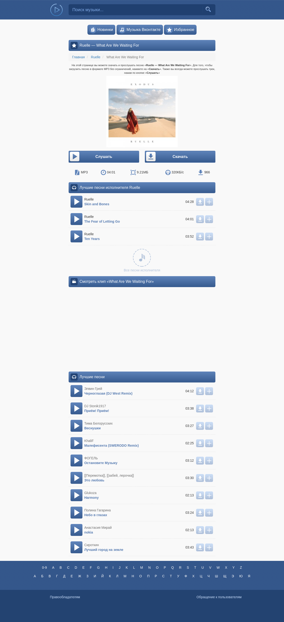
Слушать (90, 156)
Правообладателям (65, 597)
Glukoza (90, 493)
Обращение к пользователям (219, 597)
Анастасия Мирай (98, 527)
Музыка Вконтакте (139, 29)
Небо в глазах (95, 515)
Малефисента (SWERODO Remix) (111, 445)
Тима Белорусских (98, 423)
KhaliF (89, 441)
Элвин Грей (93, 389)
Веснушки (92, 428)
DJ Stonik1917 (95, 406)
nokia (88, 532)
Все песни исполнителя (142, 260)
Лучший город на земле (103, 550)
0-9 (44, 567)
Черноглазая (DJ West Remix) (108, 393)
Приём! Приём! (96, 411)
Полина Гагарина (97, 510)
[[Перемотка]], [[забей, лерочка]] (109, 475)
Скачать (166, 156)
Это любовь (94, 480)
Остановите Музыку (100, 463)
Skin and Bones (96, 204)
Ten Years (92, 239)
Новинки (101, 29)
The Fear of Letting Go (102, 221)
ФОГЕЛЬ (91, 458)
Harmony (91, 498)
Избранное (180, 29)
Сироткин (91, 545)
